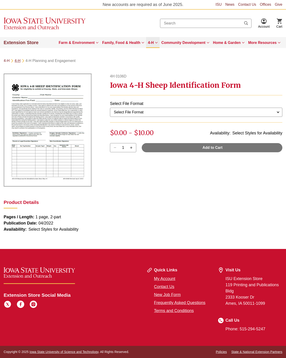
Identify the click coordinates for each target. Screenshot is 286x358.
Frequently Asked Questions (180, 302)
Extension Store (21, 42)
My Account (164, 278)
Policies (221, 352)
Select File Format (126, 103)
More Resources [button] (262, 43)
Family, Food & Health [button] (121, 43)
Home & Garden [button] (227, 43)
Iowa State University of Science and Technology (63, 352)
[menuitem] (78, 42)
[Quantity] (123, 147)
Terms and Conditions (174, 310)
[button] (264, 23)
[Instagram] (33, 305)
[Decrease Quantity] (132, 147)
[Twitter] (7, 305)
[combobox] (205, 23)
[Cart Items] (279, 23)
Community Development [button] (183, 43)
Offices (265, 4)
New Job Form (167, 294)
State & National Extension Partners (256, 352)
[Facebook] (20, 305)
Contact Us (247, 4)
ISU (219, 4)
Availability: (220, 133)
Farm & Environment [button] (77, 43)
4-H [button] (151, 43)
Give (278, 4)
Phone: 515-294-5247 (245, 329)
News (229, 4)
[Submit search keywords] (246, 23)
